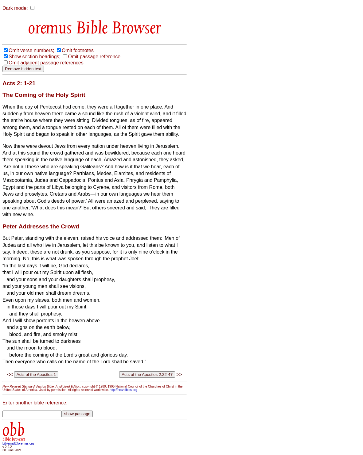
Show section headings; (34, 56)
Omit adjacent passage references (46, 62)
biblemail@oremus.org (18, 443)
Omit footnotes (78, 50)
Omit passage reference (94, 56)
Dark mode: (15, 8)
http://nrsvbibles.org (123, 390)
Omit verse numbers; (31, 50)
